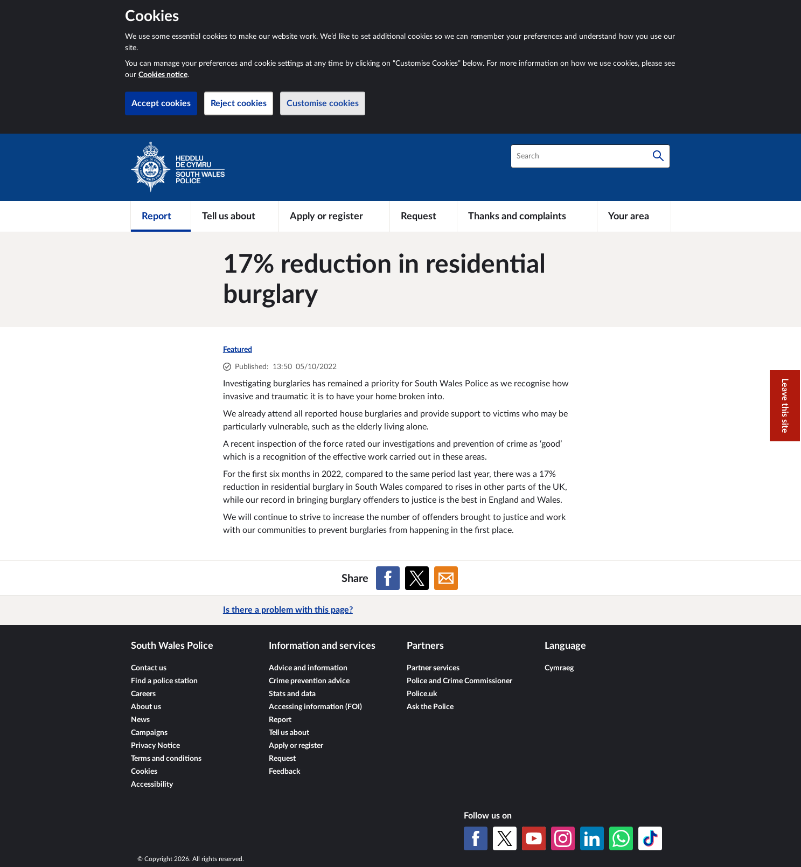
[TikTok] (650, 838)
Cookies (144, 771)
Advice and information (308, 668)
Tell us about (289, 733)
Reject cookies (239, 103)
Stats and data (292, 694)
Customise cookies (323, 103)
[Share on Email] (446, 578)
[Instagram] (563, 838)
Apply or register (296, 746)
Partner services (433, 668)
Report (280, 720)
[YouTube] (534, 838)
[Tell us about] (234, 216)
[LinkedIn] (592, 838)
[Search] (658, 156)
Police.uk (422, 694)
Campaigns (149, 733)
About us (146, 707)
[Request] (423, 216)
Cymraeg (559, 668)
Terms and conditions (166, 758)
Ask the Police (430, 707)
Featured (237, 349)
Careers (143, 694)
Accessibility (152, 784)
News (140, 720)
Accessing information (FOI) (315, 707)
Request (282, 758)
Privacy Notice (155, 746)
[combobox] (590, 156)
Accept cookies (161, 103)
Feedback (284, 771)
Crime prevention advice (309, 681)
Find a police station (164, 681)
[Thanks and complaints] (527, 216)
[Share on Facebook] (388, 578)
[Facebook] (475, 838)
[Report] (161, 216)
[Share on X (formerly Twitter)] (417, 578)
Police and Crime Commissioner (459, 681)
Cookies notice (162, 75)
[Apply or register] (334, 216)
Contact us (148, 668)
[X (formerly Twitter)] (505, 838)
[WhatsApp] (621, 838)
